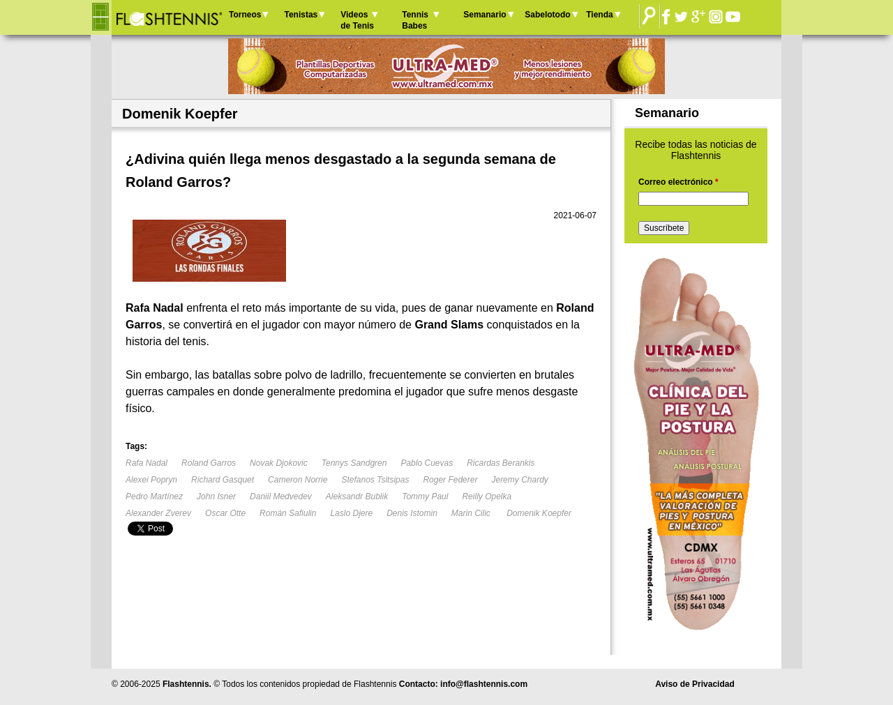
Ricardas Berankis (500, 463)
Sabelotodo (547, 15)
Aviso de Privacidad (695, 684)
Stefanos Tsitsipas (375, 480)
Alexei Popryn (151, 480)
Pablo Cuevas (426, 463)
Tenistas (300, 15)
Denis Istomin (412, 513)
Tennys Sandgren (354, 463)
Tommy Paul (425, 496)
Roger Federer (450, 480)
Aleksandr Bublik (357, 496)
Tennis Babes (415, 20)
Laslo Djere (351, 513)
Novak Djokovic (279, 463)
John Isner (216, 496)
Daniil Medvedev (281, 496)
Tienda (599, 15)
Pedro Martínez (154, 496)
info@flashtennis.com (483, 684)
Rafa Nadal (146, 463)
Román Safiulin (288, 513)
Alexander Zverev (158, 513)
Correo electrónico (678, 182)
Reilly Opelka (486, 496)
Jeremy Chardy (519, 480)
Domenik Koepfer (538, 513)
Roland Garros (208, 463)
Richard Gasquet (222, 480)
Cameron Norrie (297, 480)
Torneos (245, 15)
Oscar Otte (225, 513)
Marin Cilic (472, 513)
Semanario (484, 15)
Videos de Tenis (357, 20)
